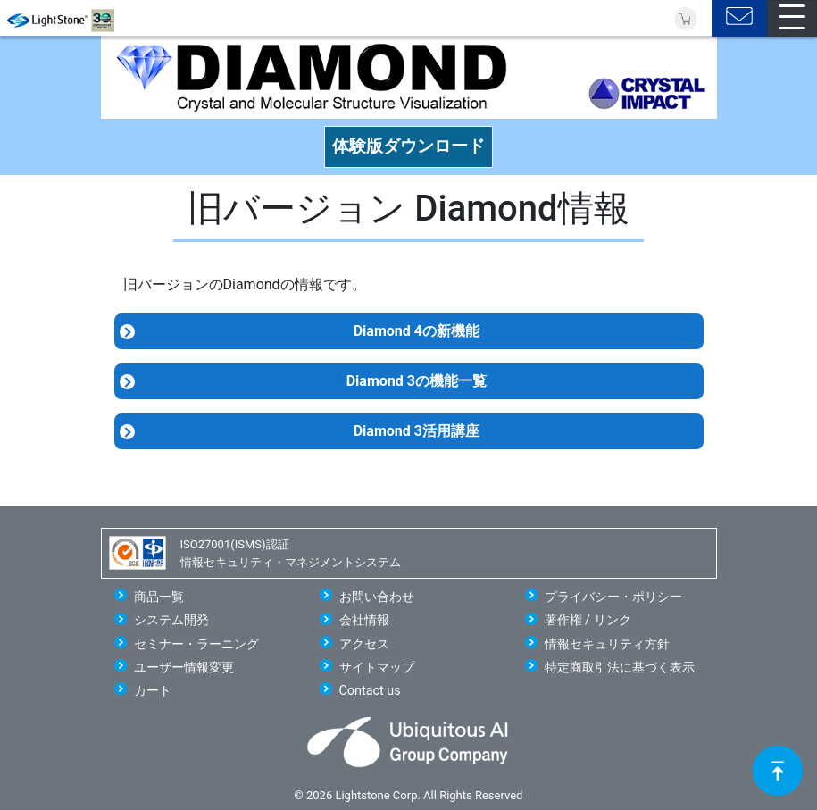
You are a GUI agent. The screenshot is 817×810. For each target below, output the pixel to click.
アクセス (364, 644)
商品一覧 (159, 597)
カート (152, 690)
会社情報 (364, 620)
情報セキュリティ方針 (607, 644)
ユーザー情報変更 (184, 667)
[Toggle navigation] (792, 18)
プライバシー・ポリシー (613, 597)
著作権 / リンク (588, 620)
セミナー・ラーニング (196, 644)
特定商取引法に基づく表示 (620, 667)
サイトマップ (376, 667)
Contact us (370, 690)
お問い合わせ (376, 597)
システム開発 (171, 620)
